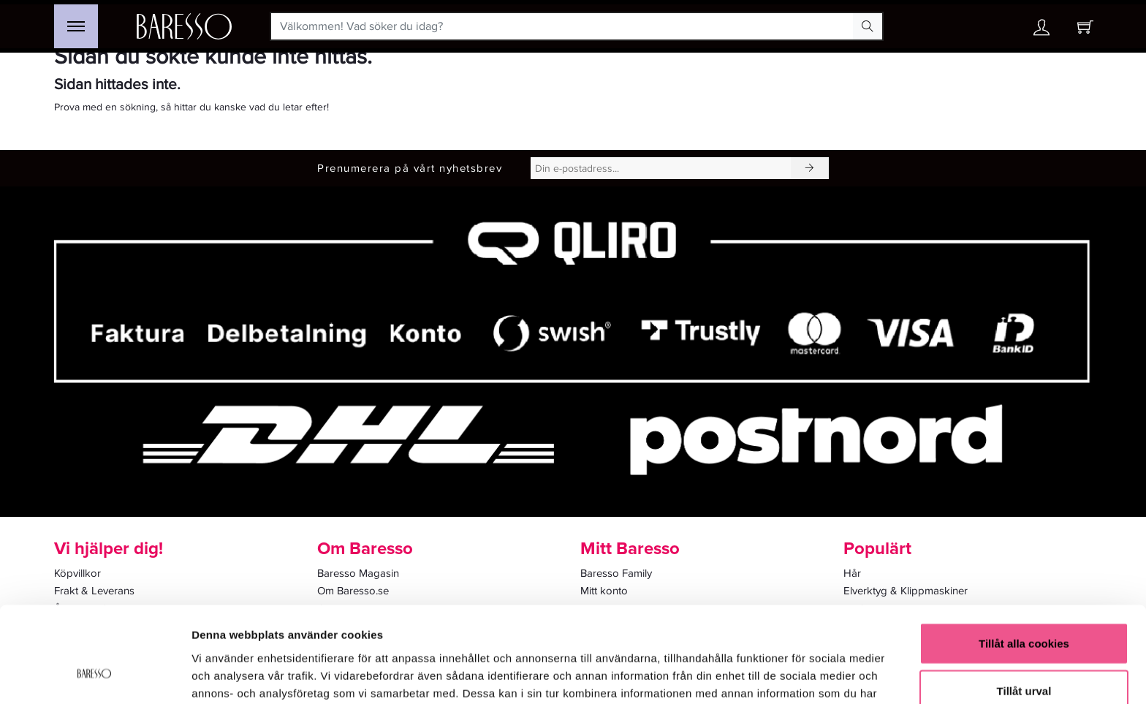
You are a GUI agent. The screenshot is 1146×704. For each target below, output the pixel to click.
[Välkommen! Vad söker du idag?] (562, 26)
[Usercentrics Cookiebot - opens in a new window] (95, 675)
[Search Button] (867, 26)
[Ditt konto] (1041, 31)
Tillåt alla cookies (1024, 560)
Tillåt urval (1024, 608)
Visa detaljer (794, 675)
